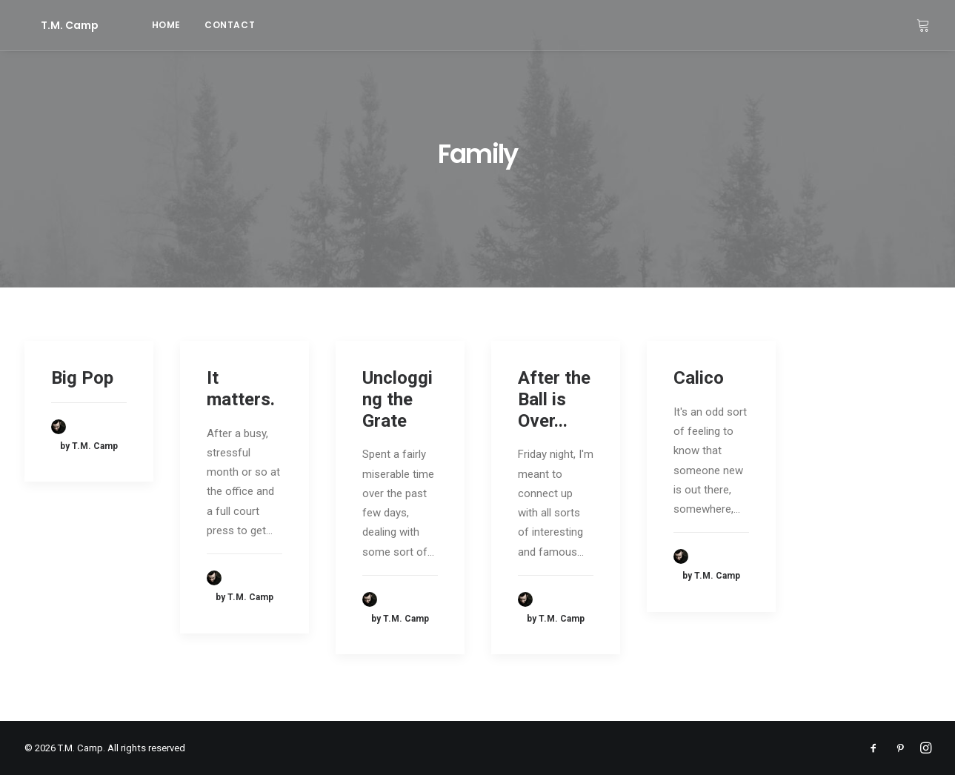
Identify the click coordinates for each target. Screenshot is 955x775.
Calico (698, 377)
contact (197, 25)
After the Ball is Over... (554, 399)
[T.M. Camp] (53, 25)
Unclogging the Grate (397, 399)
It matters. (241, 388)
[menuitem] (134, 25)
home (133, 25)
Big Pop (82, 377)
